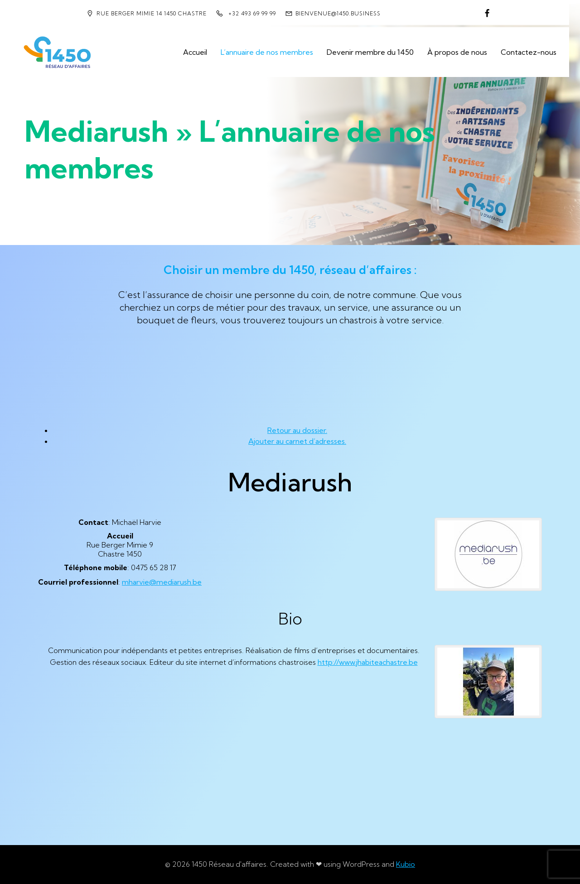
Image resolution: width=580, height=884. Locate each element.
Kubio (405, 864)
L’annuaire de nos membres (267, 52)
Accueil (195, 52)
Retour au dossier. (297, 430)
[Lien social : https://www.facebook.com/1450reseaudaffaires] (487, 13)
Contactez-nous (528, 52)
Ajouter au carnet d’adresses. (297, 441)
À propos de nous (457, 52)
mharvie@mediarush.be (162, 581)
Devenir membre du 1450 (370, 52)
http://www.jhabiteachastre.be (368, 662)
